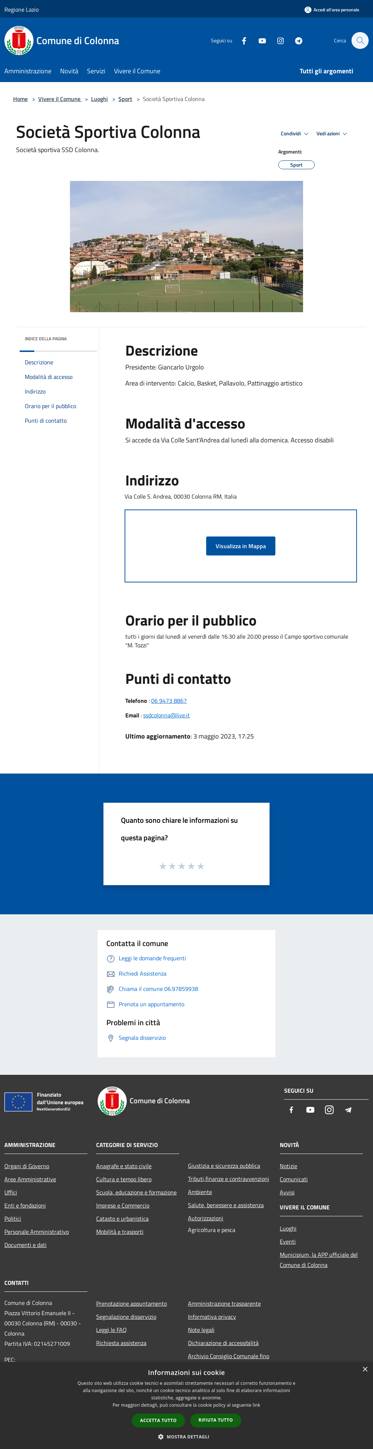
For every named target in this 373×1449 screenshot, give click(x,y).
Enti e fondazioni (25, 1205)
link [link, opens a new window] (256, 1405)
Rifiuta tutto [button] (216, 1420)
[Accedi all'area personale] (332, 9)
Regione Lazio (21, 9)
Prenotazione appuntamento (131, 1303)
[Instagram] (277, 40)
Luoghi (99, 98)
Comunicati (294, 1179)
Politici (12, 1218)
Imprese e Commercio (122, 1205)
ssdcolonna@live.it (166, 715)
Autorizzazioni (205, 1218)
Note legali (201, 1329)
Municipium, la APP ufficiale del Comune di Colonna (319, 1259)
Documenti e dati (25, 1244)
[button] (186, 1436)
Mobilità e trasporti (120, 1231)
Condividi (296, 133)
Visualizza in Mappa (241, 546)
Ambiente (200, 1192)
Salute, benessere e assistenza (226, 1205)
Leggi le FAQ (111, 1329)
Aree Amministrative (30, 1179)
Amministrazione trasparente (224, 1303)
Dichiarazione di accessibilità (223, 1342)
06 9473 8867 (169, 700)
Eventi (288, 1241)
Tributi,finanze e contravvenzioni (228, 1178)
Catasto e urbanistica (122, 1218)
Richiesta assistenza (121, 1342)
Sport (125, 98)
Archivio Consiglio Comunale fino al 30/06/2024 (228, 1361)
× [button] (365, 1369)
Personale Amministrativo (36, 1231)
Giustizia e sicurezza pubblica (224, 1165)
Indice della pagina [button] (46, 338)
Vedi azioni (333, 133)
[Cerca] (360, 40)
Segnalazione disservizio (126, 1316)
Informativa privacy (212, 1316)
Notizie (288, 1166)
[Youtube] (258, 40)
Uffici (10, 1192)
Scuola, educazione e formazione (136, 1192)
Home (20, 98)
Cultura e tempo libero (124, 1179)
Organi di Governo (26, 1166)
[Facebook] (240, 40)
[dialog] (186, 1405)
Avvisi (287, 1192)
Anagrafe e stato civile (124, 1166)
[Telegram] (295, 40)
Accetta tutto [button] (158, 1420)
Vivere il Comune (60, 98)
